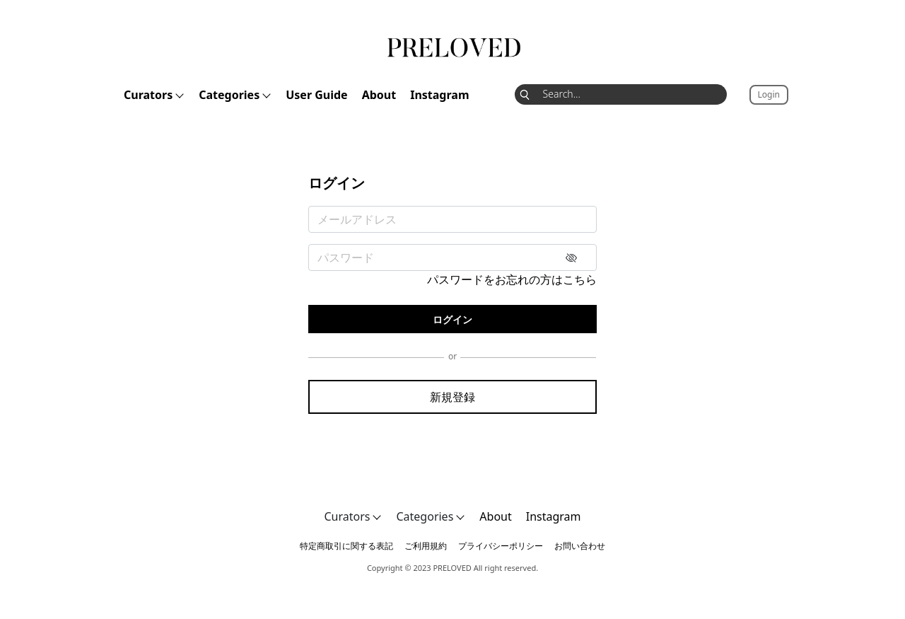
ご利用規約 (425, 546)
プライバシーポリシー (500, 546)
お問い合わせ (579, 546)
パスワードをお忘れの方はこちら (512, 279)
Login (769, 94)
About (379, 95)
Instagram (439, 95)
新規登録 (452, 397)
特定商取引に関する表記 (346, 546)
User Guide (316, 95)
